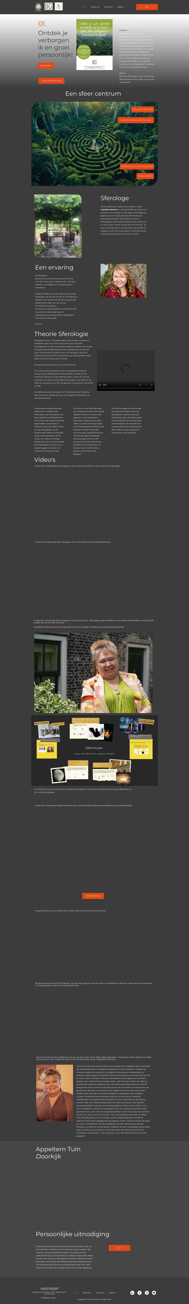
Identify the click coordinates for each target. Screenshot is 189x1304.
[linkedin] (132, 1293)
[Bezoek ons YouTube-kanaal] (154, 1293)
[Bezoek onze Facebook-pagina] (140, 1293)
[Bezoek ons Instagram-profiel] (147, 1293)
